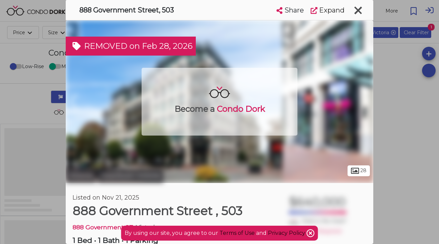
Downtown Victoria (130, 175)
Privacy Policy (287, 233)
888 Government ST (102, 227)
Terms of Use (237, 233)
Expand (327, 10)
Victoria (80, 175)
